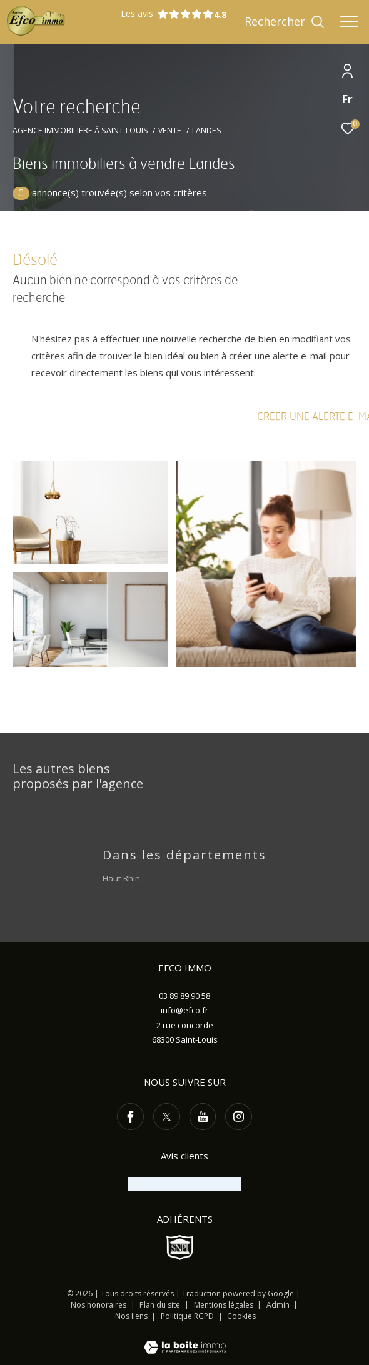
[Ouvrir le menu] (349, 22)
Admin (278, 1304)
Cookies (241, 1316)
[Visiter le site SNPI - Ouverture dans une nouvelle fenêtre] (180, 1247)
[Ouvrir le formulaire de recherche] (285, 21)
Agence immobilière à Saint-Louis (80, 130)
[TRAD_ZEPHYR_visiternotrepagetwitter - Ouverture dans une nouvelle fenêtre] (166, 1116)
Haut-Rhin (121, 878)
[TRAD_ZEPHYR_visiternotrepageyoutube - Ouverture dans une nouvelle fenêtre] (203, 1116)
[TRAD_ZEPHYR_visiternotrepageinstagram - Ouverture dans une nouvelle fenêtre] (238, 1116)
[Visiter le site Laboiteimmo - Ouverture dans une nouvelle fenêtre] (184, 1339)
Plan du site (160, 1304)
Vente (169, 130)
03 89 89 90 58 (184, 995)
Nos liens (132, 1316)
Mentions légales (224, 1304)
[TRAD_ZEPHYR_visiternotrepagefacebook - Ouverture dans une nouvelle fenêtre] (130, 1116)
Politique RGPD (187, 1316)
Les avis (167, 14)
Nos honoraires (98, 1304)
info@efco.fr (184, 1010)
